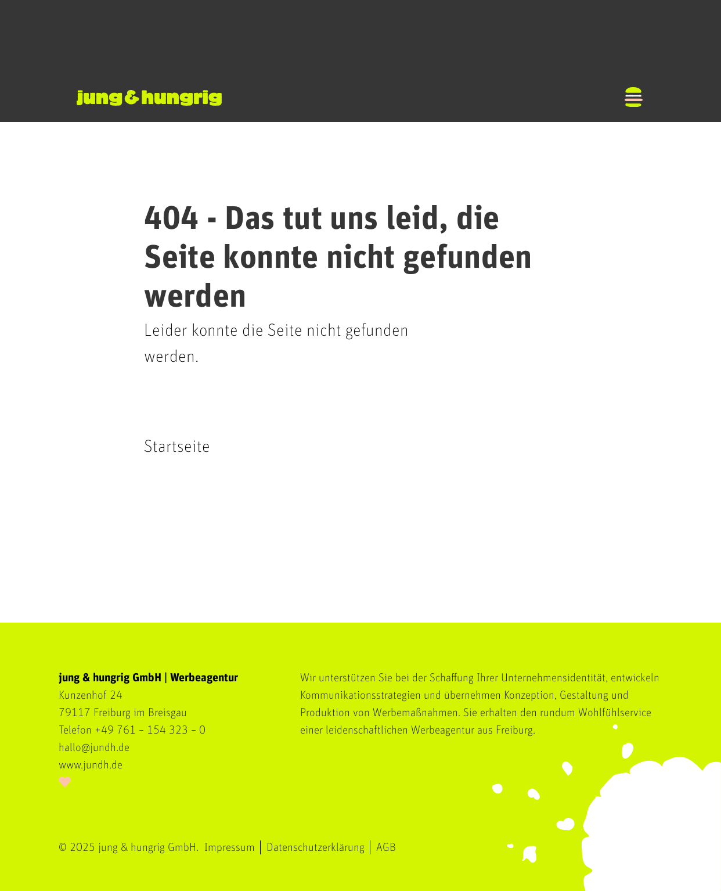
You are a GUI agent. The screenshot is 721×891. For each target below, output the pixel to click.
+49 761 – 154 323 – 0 (150, 730)
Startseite (177, 446)
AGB (386, 847)
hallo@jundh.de (94, 747)
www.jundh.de (90, 765)
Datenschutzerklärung (315, 847)
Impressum (229, 847)
